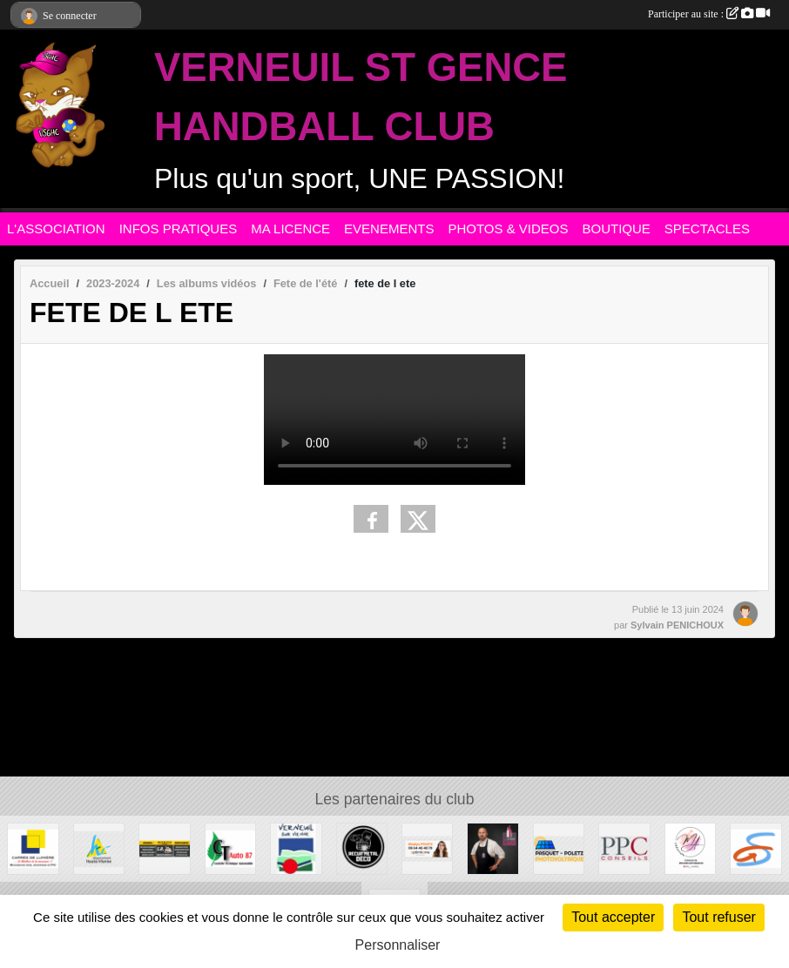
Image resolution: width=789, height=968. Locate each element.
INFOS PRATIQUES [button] (178, 228)
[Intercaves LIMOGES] (492, 847)
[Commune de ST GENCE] (755, 847)
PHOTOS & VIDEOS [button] (508, 228)
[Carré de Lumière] (32, 847)
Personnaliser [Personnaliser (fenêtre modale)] (398, 945)
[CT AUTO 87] (230, 847)
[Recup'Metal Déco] (362, 847)
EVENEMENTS (389, 228)
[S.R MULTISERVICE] (164, 847)
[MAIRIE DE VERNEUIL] (295, 847)
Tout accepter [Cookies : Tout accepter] (613, 917)
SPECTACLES (707, 228)
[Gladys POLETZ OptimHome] (427, 847)
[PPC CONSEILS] (624, 847)
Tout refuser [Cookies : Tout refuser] (718, 917)
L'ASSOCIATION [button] (56, 228)
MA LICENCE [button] (290, 228)
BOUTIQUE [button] (617, 228)
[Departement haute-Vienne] (99, 847)
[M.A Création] (690, 847)
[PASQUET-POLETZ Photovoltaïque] (558, 847)
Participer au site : (709, 14)
